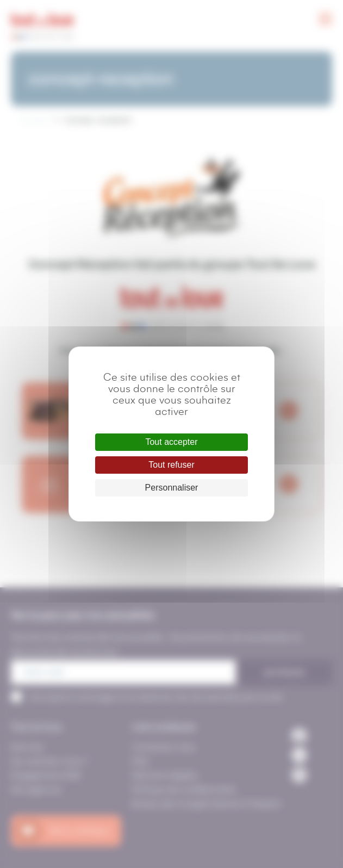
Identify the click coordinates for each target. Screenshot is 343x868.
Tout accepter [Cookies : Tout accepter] (171, 442)
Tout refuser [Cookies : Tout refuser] (171, 464)
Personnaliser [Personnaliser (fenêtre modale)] (171, 487)
